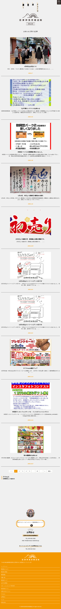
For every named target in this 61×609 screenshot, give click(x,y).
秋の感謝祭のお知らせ (30, 455)
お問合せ (3, 596)
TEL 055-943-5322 (31, 549)
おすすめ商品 (4, 583)
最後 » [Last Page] (49, 471)
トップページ (4, 566)
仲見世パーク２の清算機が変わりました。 (30, 152)
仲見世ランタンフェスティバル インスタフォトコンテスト (30, 412)
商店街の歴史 (4, 571)
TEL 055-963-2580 (31, 538)
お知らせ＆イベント (5, 591)
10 (37, 471)
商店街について (4, 569)
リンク (2, 599)
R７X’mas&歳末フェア (31, 368)
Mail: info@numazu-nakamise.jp (30, 540)
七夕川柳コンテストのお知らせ (30, 108)
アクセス (3, 594)
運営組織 (3, 574)
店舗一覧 (3, 577)
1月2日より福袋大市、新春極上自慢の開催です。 (30, 239)
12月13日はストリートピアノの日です (30, 281)
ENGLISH (3, 602)
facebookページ (4, 588)
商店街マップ (4, 580)
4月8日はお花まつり (30, 66)
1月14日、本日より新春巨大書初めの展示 (30, 195)
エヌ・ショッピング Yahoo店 (8, 585)
